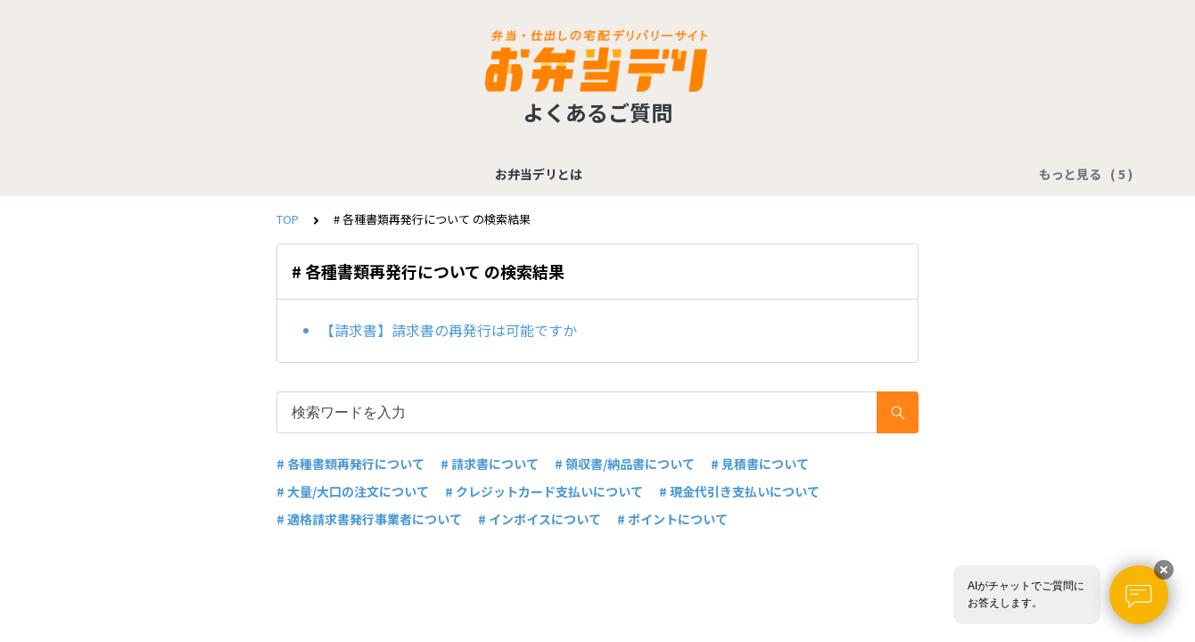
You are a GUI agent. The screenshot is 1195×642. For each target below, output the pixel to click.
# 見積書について (760, 464)
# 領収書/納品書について (625, 464)
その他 (947, 174)
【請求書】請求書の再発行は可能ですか (448, 330)
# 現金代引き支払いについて (739, 491)
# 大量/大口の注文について (352, 491)
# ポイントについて (672, 519)
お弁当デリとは (248, 174)
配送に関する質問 (853, 174)
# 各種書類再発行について (350, 464)
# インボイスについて (539, 519)
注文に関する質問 (566, 174)
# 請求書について (490, 464)
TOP (287, 218)
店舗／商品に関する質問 (710, 174)
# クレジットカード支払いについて (544, 491)
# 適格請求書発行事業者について (369, 519)
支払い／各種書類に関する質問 (404, 174)
